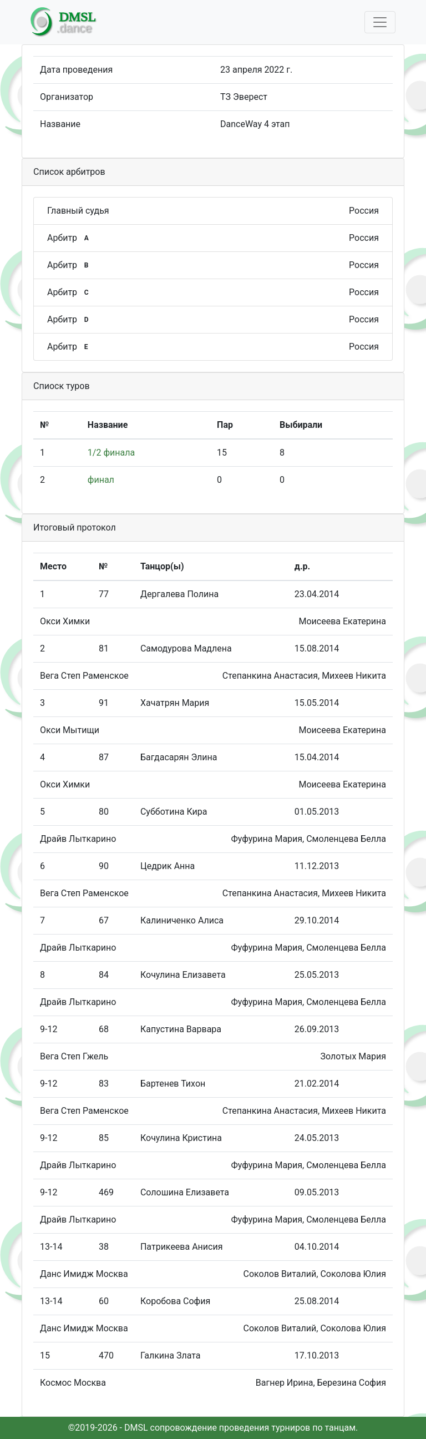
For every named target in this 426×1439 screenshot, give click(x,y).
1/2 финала (111, 452)
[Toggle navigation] (379, 22)
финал (101, 479)
